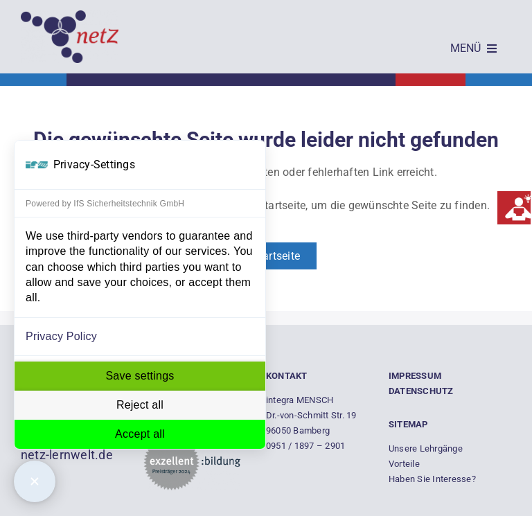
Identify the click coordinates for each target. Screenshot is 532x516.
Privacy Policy (61, 336)
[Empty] (69, 15)
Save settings (139, 376)
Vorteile (404, 464)
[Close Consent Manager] (34, 481)
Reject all (139, 405)
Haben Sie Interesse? (432, 479)
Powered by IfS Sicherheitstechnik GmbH (105, 203)
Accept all (140, 434)
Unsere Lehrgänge (426, 448)
